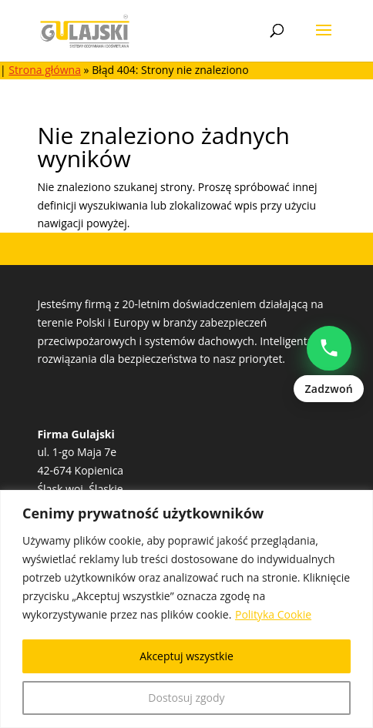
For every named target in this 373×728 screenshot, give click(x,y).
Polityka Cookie (273, 614)
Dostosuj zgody (186, 697)
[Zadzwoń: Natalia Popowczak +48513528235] (329, 364)
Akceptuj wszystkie (186, 656)
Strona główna (44, 69)
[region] (186, 609)
